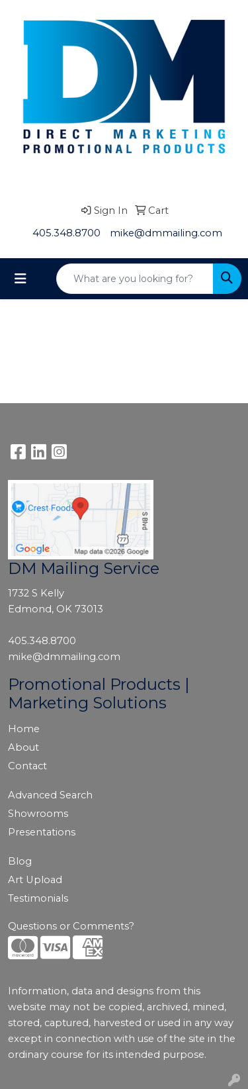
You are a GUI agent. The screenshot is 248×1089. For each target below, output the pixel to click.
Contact (27, 766)
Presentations (41, 832)
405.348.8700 (66, 233)
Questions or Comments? (71, 926)
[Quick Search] (135, 278)
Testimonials (38, 898)
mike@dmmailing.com (166, 233)
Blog (20, 861)
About (23, 747)
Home (24, 729)
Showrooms (38, 814)
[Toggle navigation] (20, 278)
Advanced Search (50, 795)
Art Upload (35, 880)
